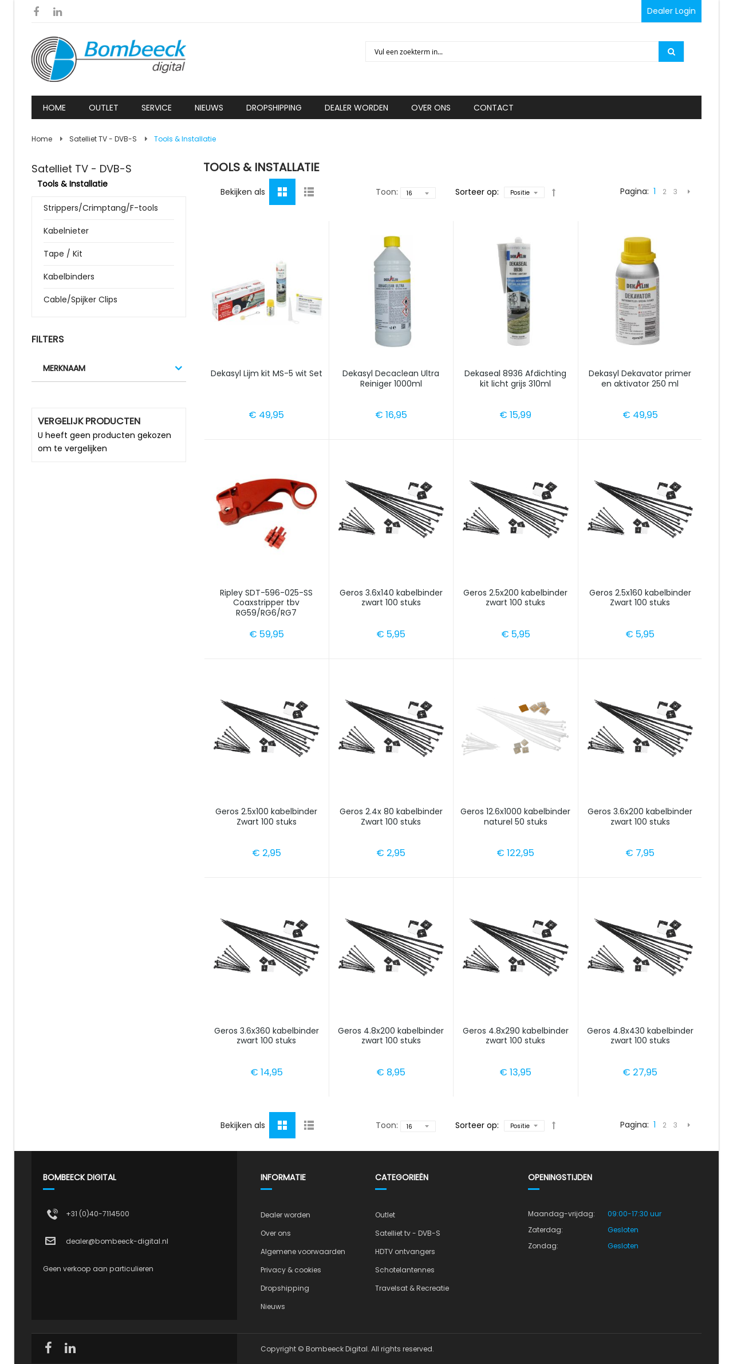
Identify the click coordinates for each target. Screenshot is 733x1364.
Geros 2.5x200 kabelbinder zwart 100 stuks (515, 598)
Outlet (385, 1215)
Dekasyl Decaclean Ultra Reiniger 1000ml (390, 378)
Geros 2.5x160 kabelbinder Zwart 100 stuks (640, 598)
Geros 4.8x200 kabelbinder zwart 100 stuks (391, 1036)
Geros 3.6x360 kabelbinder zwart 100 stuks (266, 1036)
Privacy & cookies (291, 1270)
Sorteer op (476, 192)
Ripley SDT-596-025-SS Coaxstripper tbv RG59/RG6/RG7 (266, 602)
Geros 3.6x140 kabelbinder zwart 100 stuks (391, 598)
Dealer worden (285, 1215)
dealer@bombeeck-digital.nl (117, 1241)
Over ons (276, 1233)
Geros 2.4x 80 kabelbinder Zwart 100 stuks (391, 816)
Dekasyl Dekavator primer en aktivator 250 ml (640, 378)
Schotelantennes (405, 1270)
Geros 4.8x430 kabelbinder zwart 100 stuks (640, 1036)
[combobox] (513, 51)
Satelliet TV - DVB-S (103, 139)
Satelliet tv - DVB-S (407, 1233)
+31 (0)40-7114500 (97, 1214)
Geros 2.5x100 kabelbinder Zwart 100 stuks (266, 816)
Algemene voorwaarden (303, 1251)
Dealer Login (671, 11)
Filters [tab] (47, 339)
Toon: (387, 192)
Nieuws (273, 1306)
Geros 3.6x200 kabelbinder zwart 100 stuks (640, 816)
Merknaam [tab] (64, 368)
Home (41, 139)
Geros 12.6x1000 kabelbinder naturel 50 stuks (515, 816)
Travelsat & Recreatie (412, 1288)
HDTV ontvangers (405, 1251)
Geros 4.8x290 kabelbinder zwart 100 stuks (516, 1036)
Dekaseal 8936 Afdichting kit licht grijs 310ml (515, 378)
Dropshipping (285, 1288)
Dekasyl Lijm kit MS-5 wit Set (266, 373)
